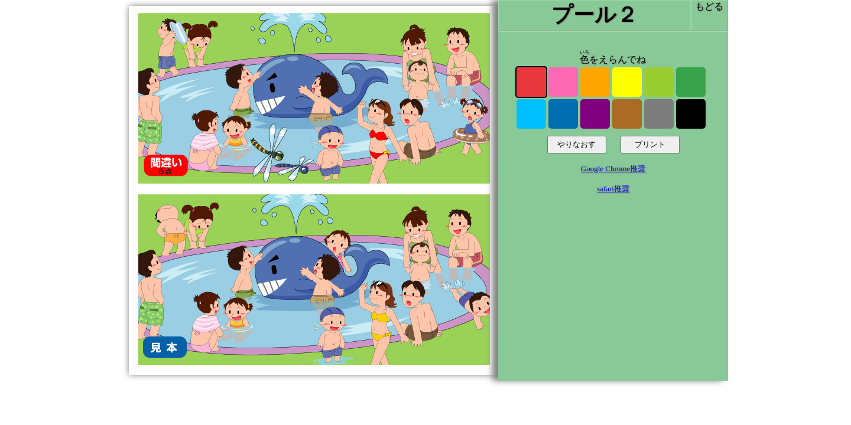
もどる (709, 6)
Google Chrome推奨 (613, 168)
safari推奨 (613, 188)
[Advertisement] (612, 293)
